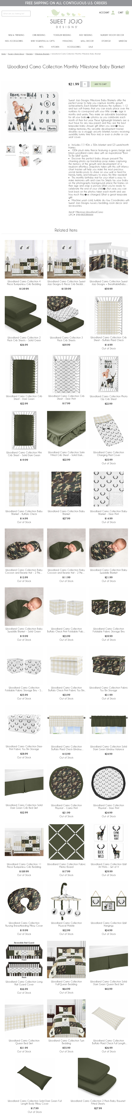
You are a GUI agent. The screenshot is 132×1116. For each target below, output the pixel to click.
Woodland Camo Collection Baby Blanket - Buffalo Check (24, 512)
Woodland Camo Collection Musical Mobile (66, 924)
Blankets (29, 54)
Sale (91, 47)
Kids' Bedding (85, 35)
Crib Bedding (38, 35)
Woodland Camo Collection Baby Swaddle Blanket (108, 571)
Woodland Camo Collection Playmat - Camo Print (66, 806)
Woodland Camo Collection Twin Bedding (66, 1042)
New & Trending (16, 35)
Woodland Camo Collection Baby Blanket (66, 512)
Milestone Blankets (42, 54)
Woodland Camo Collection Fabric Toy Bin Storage (108, 689)
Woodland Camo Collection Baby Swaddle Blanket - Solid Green (24, 630)
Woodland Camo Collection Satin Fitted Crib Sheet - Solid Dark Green (66, 454)
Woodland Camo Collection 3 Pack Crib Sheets (66, 339)
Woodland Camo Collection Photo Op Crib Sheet (109, 397)
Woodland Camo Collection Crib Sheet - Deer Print (66, 397)
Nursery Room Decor (112, 35)
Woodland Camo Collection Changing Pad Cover (108, 453)
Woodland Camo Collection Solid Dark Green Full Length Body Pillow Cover (35, 1102)
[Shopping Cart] (127, 13)
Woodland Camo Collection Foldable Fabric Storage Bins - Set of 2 (24, 689)
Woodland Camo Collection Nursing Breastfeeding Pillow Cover (24, 924)
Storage (106, 41)
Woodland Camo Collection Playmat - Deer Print (108, 806)
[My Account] (113, 12)
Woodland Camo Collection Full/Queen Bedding (66, 983)
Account (104, 13)
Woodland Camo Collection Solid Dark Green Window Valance (108, 748)
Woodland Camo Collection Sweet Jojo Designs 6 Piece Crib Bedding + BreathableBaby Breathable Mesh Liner (66, 283)
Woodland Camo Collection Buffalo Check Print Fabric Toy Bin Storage (66, 689)
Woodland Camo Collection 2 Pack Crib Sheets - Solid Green (24, 339)
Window (123, 41)
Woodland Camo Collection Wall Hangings (109, 924)
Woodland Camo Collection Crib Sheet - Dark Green (24, 397)
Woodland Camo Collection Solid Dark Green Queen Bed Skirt (108, 983)
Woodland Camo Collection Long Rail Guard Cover (24, 983)
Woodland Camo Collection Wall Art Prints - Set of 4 (109, 865)
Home (3, 54)
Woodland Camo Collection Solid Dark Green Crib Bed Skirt (24, 806)
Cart (120, 13)
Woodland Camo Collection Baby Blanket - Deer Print (108, 512)
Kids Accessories (14, 41)
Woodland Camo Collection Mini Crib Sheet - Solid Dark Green (24, 454)
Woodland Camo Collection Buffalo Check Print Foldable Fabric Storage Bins (66, 630)
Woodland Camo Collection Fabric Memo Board (66, 865)
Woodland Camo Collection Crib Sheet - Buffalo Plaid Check (109, 338)
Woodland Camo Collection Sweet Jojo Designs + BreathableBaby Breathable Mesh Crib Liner (109, 283)
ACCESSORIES (73, 47)
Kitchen (55, 47)
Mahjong (68, 41)
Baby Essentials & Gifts (43, 41)
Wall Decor (87, 41)
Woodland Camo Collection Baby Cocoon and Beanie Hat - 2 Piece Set (24, 571)
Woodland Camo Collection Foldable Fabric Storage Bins (109, 630)
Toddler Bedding (62, 35)
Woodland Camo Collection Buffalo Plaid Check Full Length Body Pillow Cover (108, 1042)
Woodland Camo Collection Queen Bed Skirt (24, 1042)
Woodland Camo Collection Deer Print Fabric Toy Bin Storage (24, 747)
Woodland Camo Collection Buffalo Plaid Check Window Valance (66, 748)
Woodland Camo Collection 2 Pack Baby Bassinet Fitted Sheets (98, 1102)
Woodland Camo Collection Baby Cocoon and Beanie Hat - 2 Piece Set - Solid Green (66, 571)
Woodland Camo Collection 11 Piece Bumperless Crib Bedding (24, 865)
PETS (41, 47)
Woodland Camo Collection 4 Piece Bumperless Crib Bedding (24, 282)
